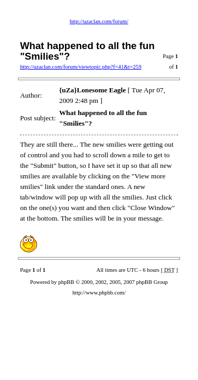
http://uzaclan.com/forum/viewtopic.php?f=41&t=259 (81, 67)
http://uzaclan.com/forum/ (99, 21)
